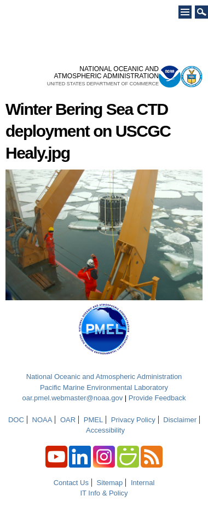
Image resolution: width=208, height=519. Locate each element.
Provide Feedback (157, 398)
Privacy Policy (133, 420)
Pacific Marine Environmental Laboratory (104, 387)
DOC (16, 420)
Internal (142, 483)
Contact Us (71, 483)
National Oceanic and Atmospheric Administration (104, 376)
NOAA (42, 420)
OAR (68, 420)
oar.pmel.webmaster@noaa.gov (72, 398)
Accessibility (105, 430)
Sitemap (110, 483)
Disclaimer (180, 420)
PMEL (93, 420)
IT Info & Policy (104, 493)
